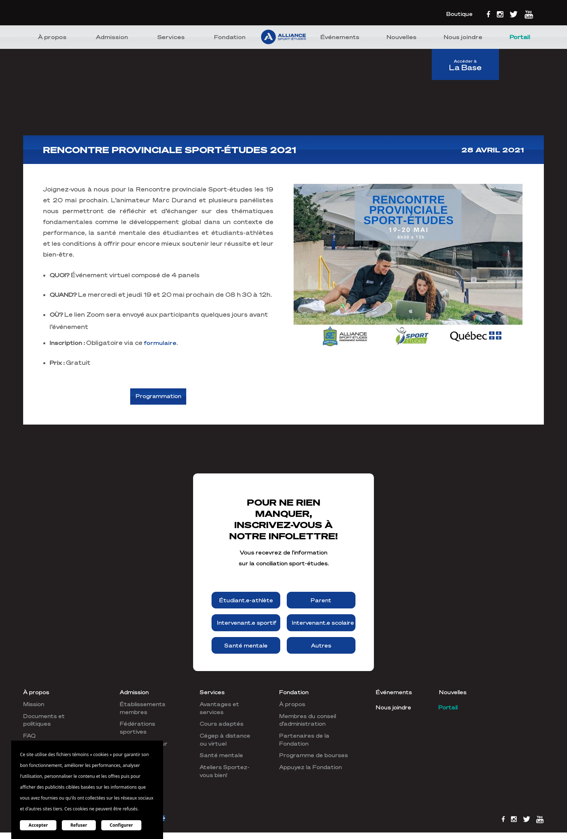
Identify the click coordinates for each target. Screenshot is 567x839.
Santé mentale (246, 645)
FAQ (29, 736)
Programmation (158, 396)
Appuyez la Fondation (310, 767)
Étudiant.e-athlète (246, 600)
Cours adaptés (221, 724)
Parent (321, 600)
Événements (339, 37)
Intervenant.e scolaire (323, 623)
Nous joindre (463, 37)
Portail (520, 37)
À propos (52, 37)
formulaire (160, 342)
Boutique (459, 13)
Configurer (121, 825)
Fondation (230, 37)
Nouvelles (402, 37)
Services (171, 37)
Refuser (79, 825)
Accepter (38, 825)
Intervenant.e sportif (247, 623)
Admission (112, 37)
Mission (33, 704)
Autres (321, 645)
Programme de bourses (313, 755)
